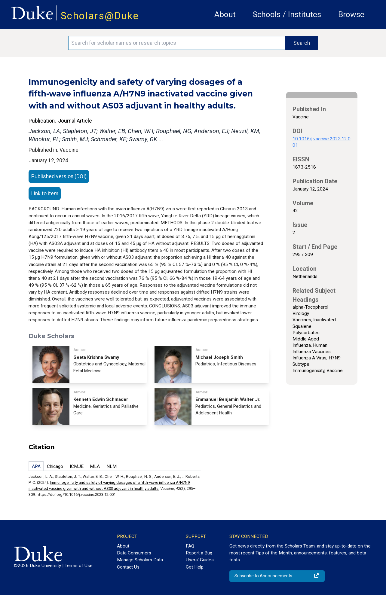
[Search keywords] (176, 43)
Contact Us (128, 567)
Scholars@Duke (100, 16)
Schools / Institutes (287, 14)
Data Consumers (134, 553)
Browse (351, 14)
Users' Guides (200, 560)
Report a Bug (199, 553)
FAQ (190, 546)
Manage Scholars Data (140, 560)
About (225, 14)
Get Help (195, 567)
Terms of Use (79, 565)
